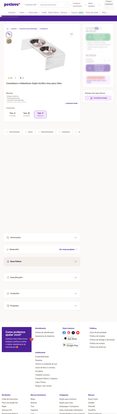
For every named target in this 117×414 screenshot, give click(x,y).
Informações (13, 132)
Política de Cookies (97, 336)
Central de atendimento (44, 332)
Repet (4, 406)
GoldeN (91, 403)
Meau (33, 399)
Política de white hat (98, 347)
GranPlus (92, 410)
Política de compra (97, 343)
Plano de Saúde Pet (10, 403)
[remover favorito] (71, 34)
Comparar (64, 132)
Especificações (45, 132)
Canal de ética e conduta (45, 368)
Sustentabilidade (42, 357)
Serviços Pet (7, 410)
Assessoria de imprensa (44, 336)
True (32, 406)
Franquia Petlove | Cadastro (46, 378)
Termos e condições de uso (46, 364)
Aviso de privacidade (98, 332)
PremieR (91, 406)
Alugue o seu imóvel (43, 386)
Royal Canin (93, 399)
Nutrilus (34, 403)
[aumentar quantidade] (108, 60)
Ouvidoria (39, 371)
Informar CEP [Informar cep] (31, 5)
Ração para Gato (66, 403)
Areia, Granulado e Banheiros (71, 410)
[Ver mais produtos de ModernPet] (42, 250)
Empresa (38, 360)
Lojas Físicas (40, 382)
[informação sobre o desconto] (100, 28)
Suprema (34, 410)
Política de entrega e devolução (102, 340)
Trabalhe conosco (42, 375)
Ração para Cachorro (67, 399)
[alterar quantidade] (104, 60)
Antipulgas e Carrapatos (69, 406)
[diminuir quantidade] (100, 60)
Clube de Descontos (10, 399)
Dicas (29, 132)
